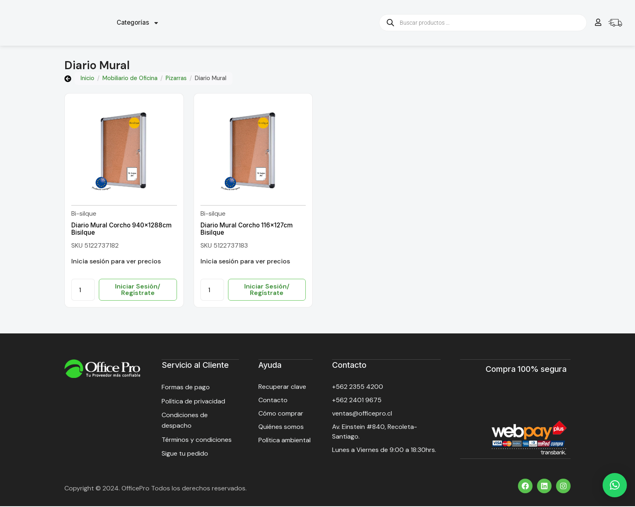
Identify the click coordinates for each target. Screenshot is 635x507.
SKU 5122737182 (95, 246)
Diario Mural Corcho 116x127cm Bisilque (246, 229)
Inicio (87, 79)
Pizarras (176, 79)
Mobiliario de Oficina (130, 79)
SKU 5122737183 (224, 246)
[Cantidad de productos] (83, 291)
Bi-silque (83, 214)
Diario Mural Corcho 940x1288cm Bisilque (121, 229)
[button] (615, 485)
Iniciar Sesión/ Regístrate (137, 290)
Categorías (138, 23)
